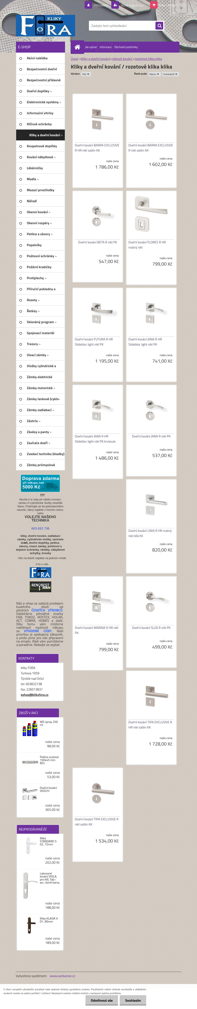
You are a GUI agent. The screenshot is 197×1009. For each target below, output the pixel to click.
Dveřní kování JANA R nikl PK (151, 436)
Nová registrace (131, 5)
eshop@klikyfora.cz (35, 694)
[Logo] (45, 25)
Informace (106, 47)
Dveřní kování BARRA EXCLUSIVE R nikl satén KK (151, 148)
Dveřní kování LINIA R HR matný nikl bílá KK (150, 533)
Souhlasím (133, 1000)
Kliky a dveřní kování (95, 58)
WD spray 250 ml (49, 723)
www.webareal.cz (62, 975)
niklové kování (122, 58)
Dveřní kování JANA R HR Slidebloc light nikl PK (145, 342)
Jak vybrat (91, 47)
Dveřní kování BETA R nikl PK (97, 242)
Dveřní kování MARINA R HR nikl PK (96, 630)
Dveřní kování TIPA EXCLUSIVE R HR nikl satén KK (150, 725)
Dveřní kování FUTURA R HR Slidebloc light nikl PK (94, 342)
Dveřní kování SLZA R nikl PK (151, 627)
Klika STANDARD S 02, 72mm (48, 841)
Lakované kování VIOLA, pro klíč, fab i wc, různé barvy (50, 878)
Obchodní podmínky (126, 47)
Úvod (74, 58)
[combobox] (154, 74)
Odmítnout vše (102, 1000)
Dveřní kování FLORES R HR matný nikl (147, 245)
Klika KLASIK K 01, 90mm (49, 920)
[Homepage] (78, 47)
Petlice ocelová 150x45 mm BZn (49, 760)
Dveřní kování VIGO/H (48, 789)
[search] (159, 26)
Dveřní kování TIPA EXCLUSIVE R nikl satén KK (97, 822)
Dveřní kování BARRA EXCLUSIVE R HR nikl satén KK (97, 148)
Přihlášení (101, 5)
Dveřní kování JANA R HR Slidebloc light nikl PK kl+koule (95, 439)
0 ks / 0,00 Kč (168, 5)
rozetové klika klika (148, 58)
